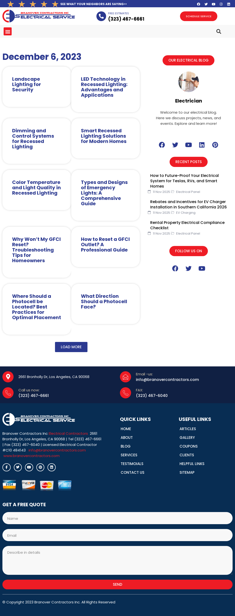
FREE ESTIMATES (118, 13)
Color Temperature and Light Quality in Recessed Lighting (36, 187)
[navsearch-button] (212, 29)
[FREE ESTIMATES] (101, 16)
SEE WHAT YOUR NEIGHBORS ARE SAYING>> (93, 4)
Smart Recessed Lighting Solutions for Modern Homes (103, 136)
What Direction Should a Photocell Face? (104, 301)
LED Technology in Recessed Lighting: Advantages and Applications (104, 87)
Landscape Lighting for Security (26, 84)
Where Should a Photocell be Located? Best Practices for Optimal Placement (36, 307)
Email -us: (144, 374)
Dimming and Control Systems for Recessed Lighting (33, 138)
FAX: (139, 390)
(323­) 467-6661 (126, 19)
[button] (8, 31)
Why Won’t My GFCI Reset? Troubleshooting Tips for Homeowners (36, 250)
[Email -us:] (125, 376)
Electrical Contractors (68, 433)
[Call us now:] (8, 392)
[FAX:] (125, 392)
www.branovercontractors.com (31, 455)
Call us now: (28, 390)
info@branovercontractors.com (57, 450)
